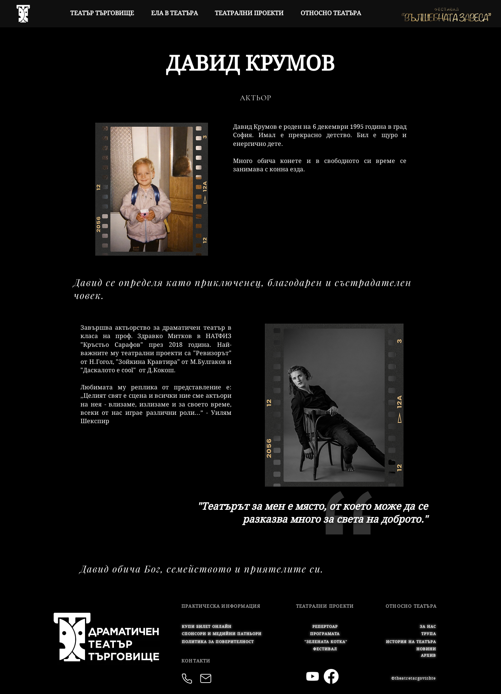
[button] (222, 633)
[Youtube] (312, 676)
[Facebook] (331, 676)
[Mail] (206, 678)
